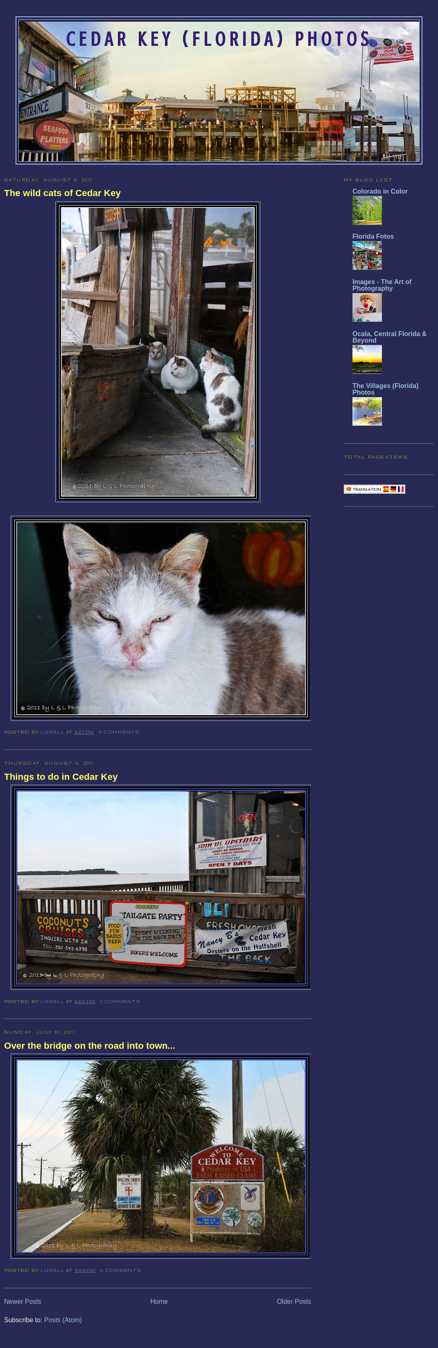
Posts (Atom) (63, 1319)
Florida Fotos (373, 236)
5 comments (120, 1001)
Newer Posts (22, 1301)
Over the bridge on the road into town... (89, 1046)
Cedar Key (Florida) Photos (219, 39)
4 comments (120, 1270)
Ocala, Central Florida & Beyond (389, 337)
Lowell (53, 731)
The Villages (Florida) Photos (385, 389)
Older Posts (294, 1301)
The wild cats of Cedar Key (62, 193)
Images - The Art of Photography (381, 285)
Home (159, 1301)
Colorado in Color (380, 191)
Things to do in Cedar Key (60, 777)
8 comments (119, 731)
